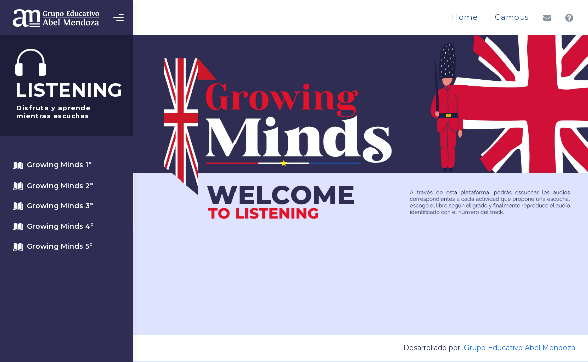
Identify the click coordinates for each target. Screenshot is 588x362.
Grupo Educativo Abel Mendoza (519, 347)
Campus (512, 17)
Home (465, 17)
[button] (547, 18)
